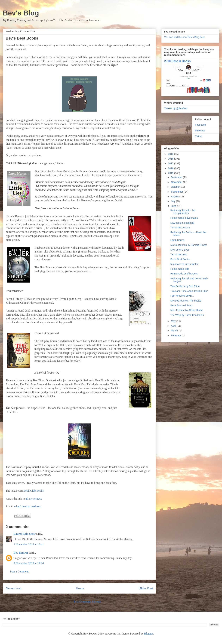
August (175, 196)
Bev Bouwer (21, 552)
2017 (171, 163)
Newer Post (13, 588)
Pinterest (200, 130)
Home (80, 588)
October (175, 186)
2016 (171, 168)
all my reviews (34, 498)
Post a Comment (19, 571)
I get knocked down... (182, 295)
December (177, 177)
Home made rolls (179, 268)
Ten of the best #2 (180, 227)
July (173, 201)
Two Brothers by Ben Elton (185, 286)
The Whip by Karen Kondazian (187, 315)
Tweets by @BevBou (175, 108)
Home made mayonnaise (184, 217)
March (174, 330)
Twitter (198, 136)
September (177, 191)
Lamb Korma (177, 240)
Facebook (200, 124)
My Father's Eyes (179, 249)
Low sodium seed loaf (182, 222)
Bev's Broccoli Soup (181, 305)
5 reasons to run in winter (184, 264)
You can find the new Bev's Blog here (184, 37)
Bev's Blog (21, 13)
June (174, 206)
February (176, 335)
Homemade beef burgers (184, 273)
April (174, 325)
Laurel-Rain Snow (25, 533)
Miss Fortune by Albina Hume (186, 310)
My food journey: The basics (185, 300)
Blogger (148, 633)
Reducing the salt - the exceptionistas (182, 212)
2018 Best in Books (177, 61)
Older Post (145, 588)
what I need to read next (27, 506)
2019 (171, 154)
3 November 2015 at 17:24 (29, 563)
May (173, 321)
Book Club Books (33, 490)
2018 (171, 158)
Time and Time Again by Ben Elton (189, 291)
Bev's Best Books (180, 259)
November (177, 182)
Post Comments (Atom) (87, 601)
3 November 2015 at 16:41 (29, 544)
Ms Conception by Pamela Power (188, 245)
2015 (171, 173)
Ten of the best (178, 254)
